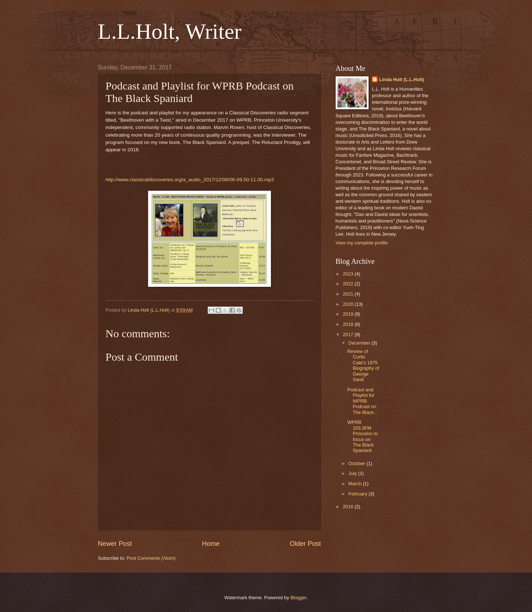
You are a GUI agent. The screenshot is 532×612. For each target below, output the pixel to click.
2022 (348, 283)
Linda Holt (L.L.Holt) (401, 79)
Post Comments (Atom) (151, 558)
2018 (348, 324)
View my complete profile (362, 243)
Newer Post (115, 543)
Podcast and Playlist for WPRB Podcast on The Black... (362, 401)
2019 (348, 314)
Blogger (298, 597)
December (359, 343)
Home (210, 543)
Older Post (305, 543)
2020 (348, 304)
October (357, 463)
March (355, 483)
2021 (348, 294)
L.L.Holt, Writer (170, 31)
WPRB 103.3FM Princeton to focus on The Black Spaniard (362, 436)
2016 (348, 506)
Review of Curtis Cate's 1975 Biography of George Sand (363, 365)
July (353, 473)
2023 (348, 274)
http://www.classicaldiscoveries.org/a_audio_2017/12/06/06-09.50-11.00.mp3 (190, 179)
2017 (348, 334)
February (358, 494)
